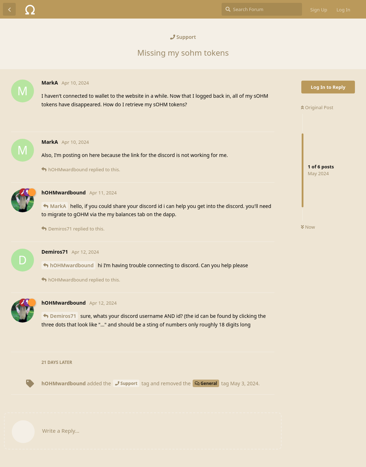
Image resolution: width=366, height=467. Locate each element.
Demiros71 (63, 316)
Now (308, 227)
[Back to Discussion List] (9, 9)
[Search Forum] (262, 9)
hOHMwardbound (72, 265)
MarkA (58, 206)
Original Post (317, 107)
